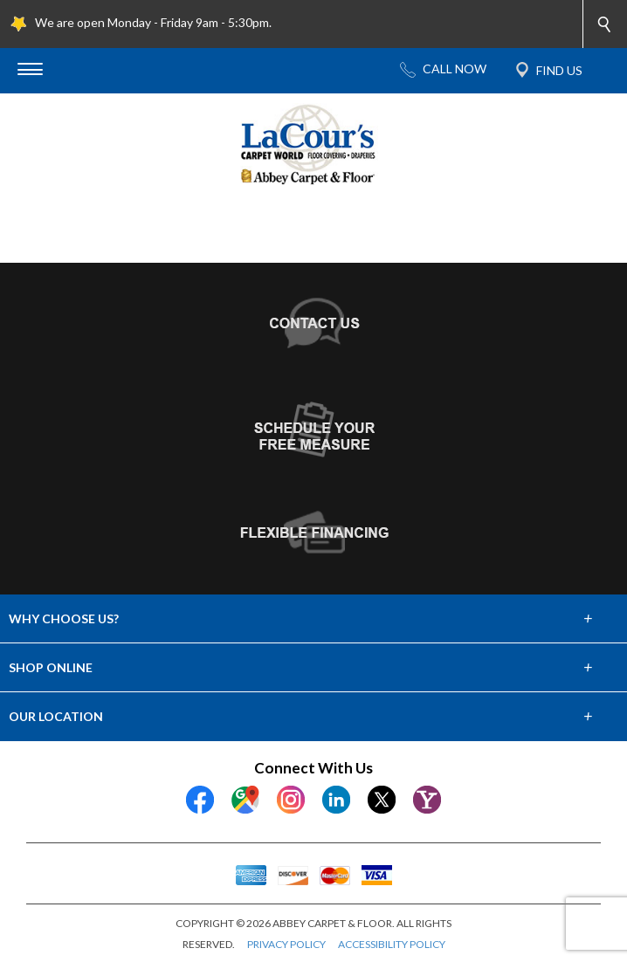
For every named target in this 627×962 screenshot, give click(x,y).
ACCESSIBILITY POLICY (391, 944)
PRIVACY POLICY (286, 944)
